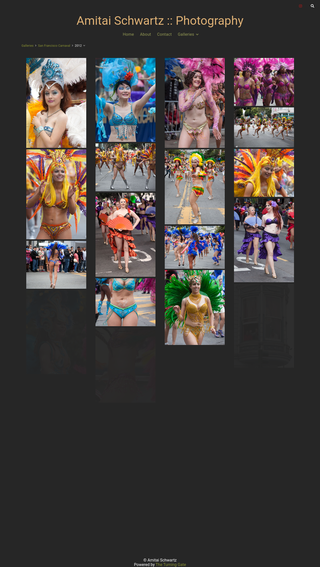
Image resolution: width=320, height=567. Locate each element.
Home (128, 34)
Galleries (186, 34)
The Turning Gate (171, 564)
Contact (164, 34)
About (145, 34)
